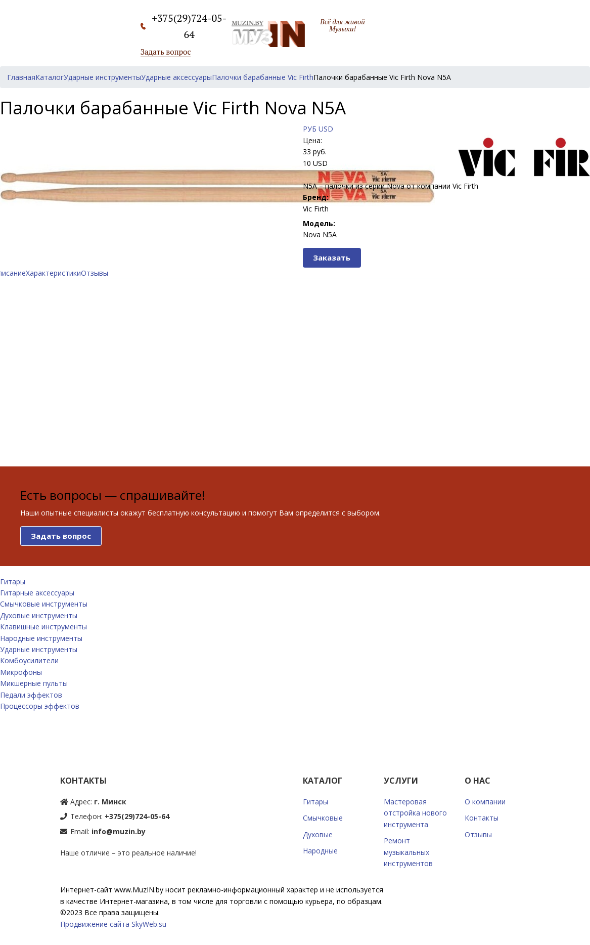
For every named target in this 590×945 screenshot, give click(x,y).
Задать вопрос (166, 52)
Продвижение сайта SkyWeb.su (113, 924)
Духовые (318, 834)
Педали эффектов (31, 695)
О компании (485, 801)
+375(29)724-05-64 (137, 816)
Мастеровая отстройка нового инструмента (415, 813)
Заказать (331, 257)
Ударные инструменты (38, 649)
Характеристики (53, 273)
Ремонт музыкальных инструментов (408, 852)
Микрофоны (21, 672)
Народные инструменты (41, 638)
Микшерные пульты (34, 683)
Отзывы (94, 273)
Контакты (481, 818)
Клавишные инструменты (43, 626)
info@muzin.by (119, 831)
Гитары (12, 581)
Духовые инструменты (38, 615)
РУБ (309, 129)
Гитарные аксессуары (37, 592)
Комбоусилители (29, 660)
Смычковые (323, 818)
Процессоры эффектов (39, 706)
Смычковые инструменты (43, 604)
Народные (320, 850)
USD (326, 129)
